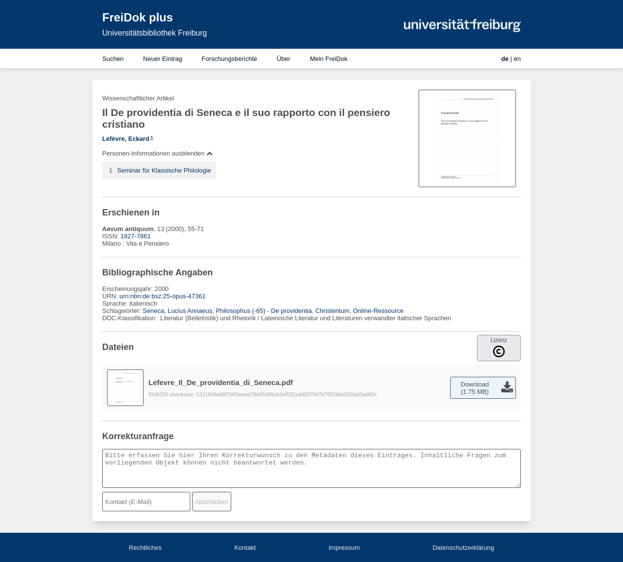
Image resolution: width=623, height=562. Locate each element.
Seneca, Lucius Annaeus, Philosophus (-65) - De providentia (227, 310)
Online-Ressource (378, 310)
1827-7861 (136, 236)
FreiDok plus (137, 17)
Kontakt (245, 547)
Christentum (332, 310)
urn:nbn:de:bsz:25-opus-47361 (162, 296)
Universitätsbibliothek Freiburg (154, 33)
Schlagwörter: (122, 310)
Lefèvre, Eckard (125, 138)
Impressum (344, 547)
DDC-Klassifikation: (130, 318)
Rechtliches (145, 547)
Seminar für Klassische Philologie (164, 170)
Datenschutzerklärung (463, 547)
